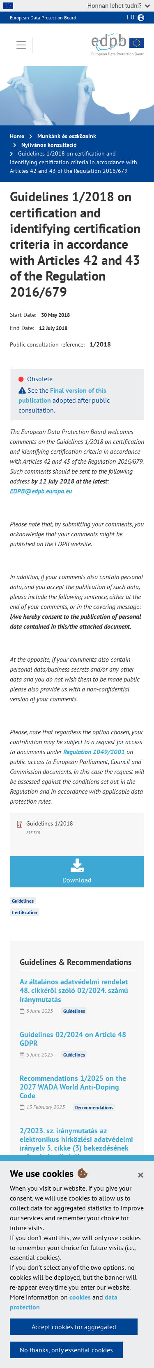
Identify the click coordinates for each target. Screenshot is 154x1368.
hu (130, 17)
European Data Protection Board (43, 17)
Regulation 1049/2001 (94, 752)
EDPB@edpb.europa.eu (41, 491)
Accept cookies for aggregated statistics (74, 1329)
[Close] (140, 1174)
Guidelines (23, 901)
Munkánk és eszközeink (66, 136)
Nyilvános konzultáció (49, 145)
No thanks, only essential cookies (66, 1350)
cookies (80, 1297)
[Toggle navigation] (21, 45)
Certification (24, 912)
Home (17, 136)
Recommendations (94, 1107)
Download (77, 871)
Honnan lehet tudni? (118, 5)
